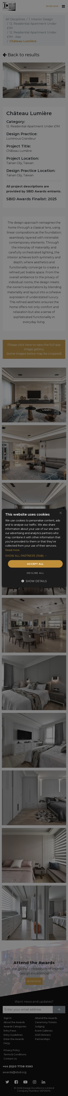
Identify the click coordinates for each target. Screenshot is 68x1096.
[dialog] (34, 548)
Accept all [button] (35, 563)
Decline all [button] (35, 572)
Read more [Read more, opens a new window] (12, 550)
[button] (34, 555)
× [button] (60, 513)
